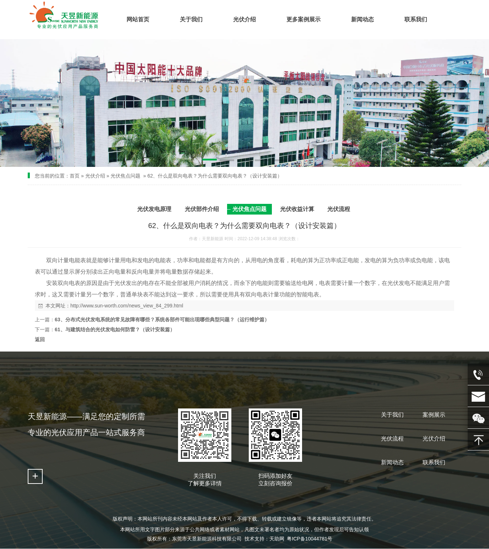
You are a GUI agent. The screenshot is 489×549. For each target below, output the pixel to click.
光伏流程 (392, 438)
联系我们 (434, 462)
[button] (209, 160)
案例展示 (434, 415)
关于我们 (392, 415)
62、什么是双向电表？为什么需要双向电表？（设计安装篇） (215, 176)
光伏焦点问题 (125, 176)
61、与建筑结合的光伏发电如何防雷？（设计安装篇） (115, 329)
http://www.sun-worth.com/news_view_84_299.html (126, 305)
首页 (75, 176)
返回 (40, 339)
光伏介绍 (95, 176)
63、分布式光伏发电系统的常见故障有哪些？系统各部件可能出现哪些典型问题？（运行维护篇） (162, 319)
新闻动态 (392, 462)
